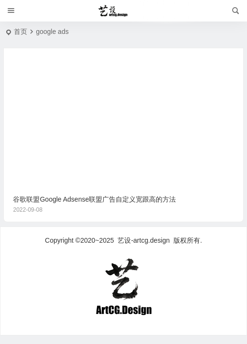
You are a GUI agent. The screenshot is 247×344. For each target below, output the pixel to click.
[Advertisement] (124, 115)
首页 (20, 31)
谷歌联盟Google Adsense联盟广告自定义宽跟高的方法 (123, 204)
